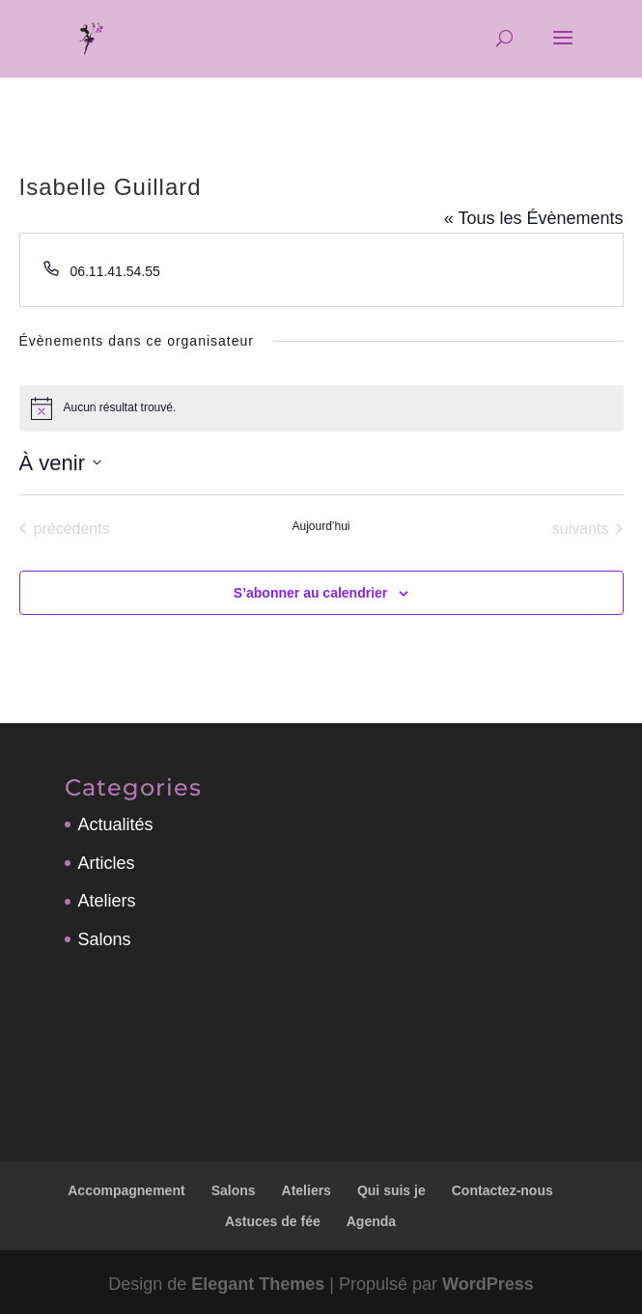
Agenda (371, 1221)
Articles (106, 863)
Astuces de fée (273, 1221)
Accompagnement (126, 1190)
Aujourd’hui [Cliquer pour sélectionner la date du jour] (320, 526)
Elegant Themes (257, 1284)
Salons (104, 939)
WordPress (488, 1284)
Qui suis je (391, 1190)
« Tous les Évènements (534, 218)
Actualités (116, 824)
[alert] (321, 408)
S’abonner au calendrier (311, 593)
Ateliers (107, 900)
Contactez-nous (502, 1190)
